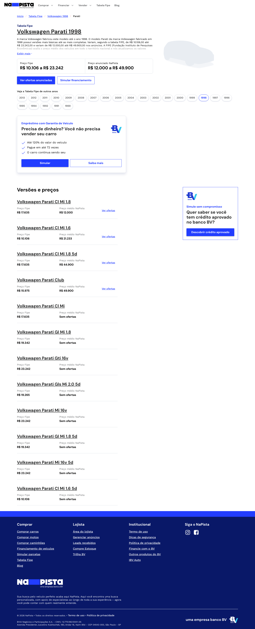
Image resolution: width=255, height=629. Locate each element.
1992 (45, 106)
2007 (93, 97)
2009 (68, 97)
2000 (180, 97)
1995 (22, 106)
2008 (81, 97)
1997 (215, 97)
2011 (44, 97)
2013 (22, 97)
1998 (204, 97)
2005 (118, 97)
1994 (34, 106)
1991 (56, 106)
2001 (168, 97)
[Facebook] (196, 533)
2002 (155, 97)
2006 (106, 97)
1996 (227, 97)
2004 (131, 97)
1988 (68, 106)
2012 (33, 97)
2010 (56, 97)
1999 (192, 97)
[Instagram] (188, 533)
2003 (143, 97)
